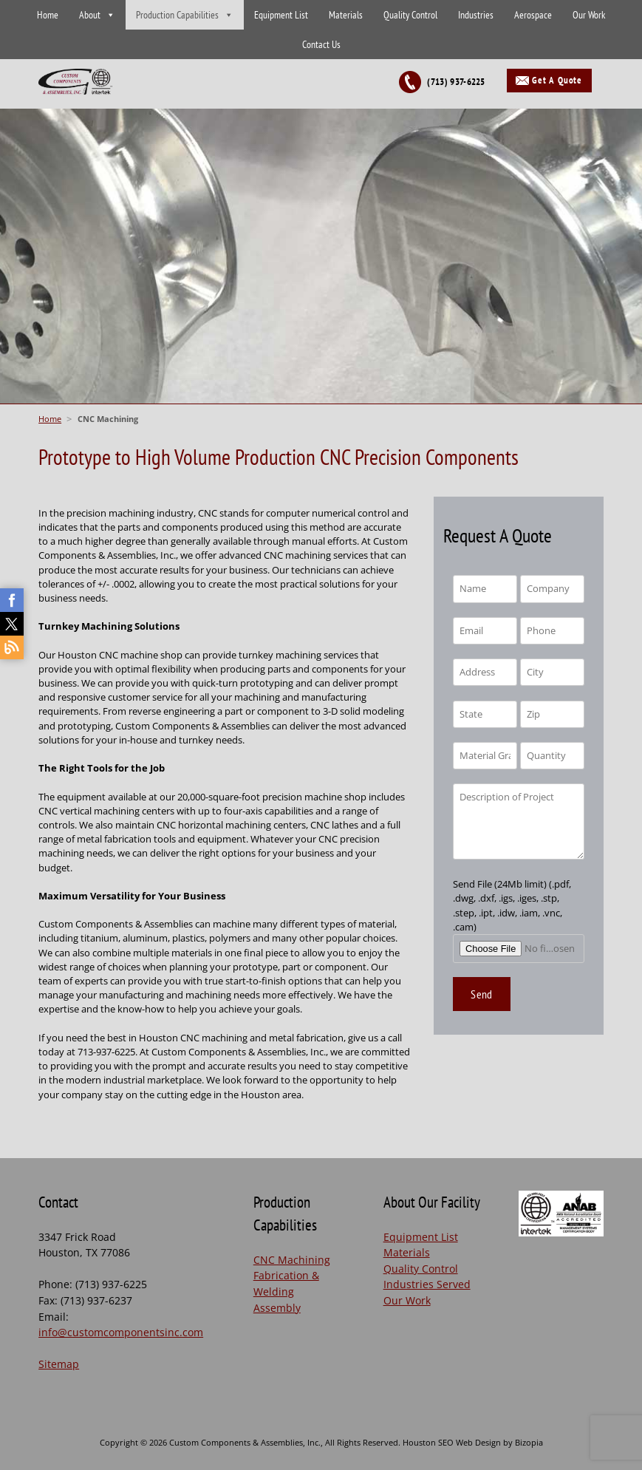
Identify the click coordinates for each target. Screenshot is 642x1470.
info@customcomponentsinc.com (120, 1332)
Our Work (589, 14)
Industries (476, 14)
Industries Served (427, 1284)
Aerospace (533, 14)
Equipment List (281, 14)
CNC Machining (291, 1260)
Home (47, 14)
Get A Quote (557, 80)
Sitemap (58, 1364)
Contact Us (321, 44)
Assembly (277, 1308)
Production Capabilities (177, 14)
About (89, 14)
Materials (346, 14)
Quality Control (410, 14)
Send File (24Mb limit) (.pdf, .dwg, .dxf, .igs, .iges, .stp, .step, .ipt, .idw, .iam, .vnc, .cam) (518, 916)
